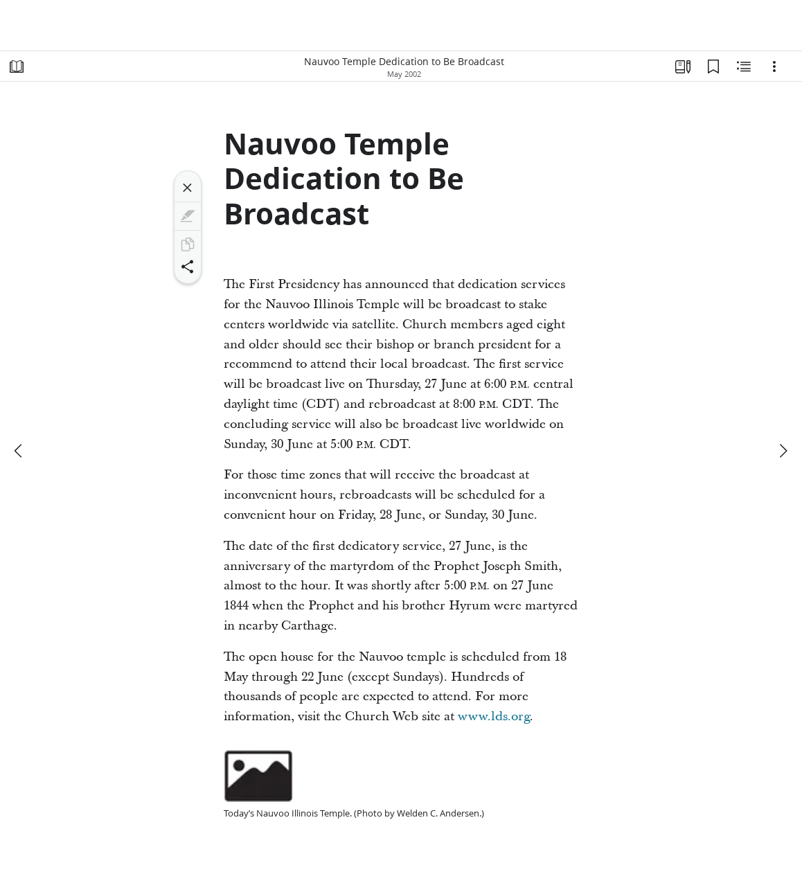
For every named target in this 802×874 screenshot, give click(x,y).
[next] (782, 451)
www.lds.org (494, 716)
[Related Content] (744, 66)
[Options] (774, 66)
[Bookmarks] (713, 66)
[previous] (19, 451)
